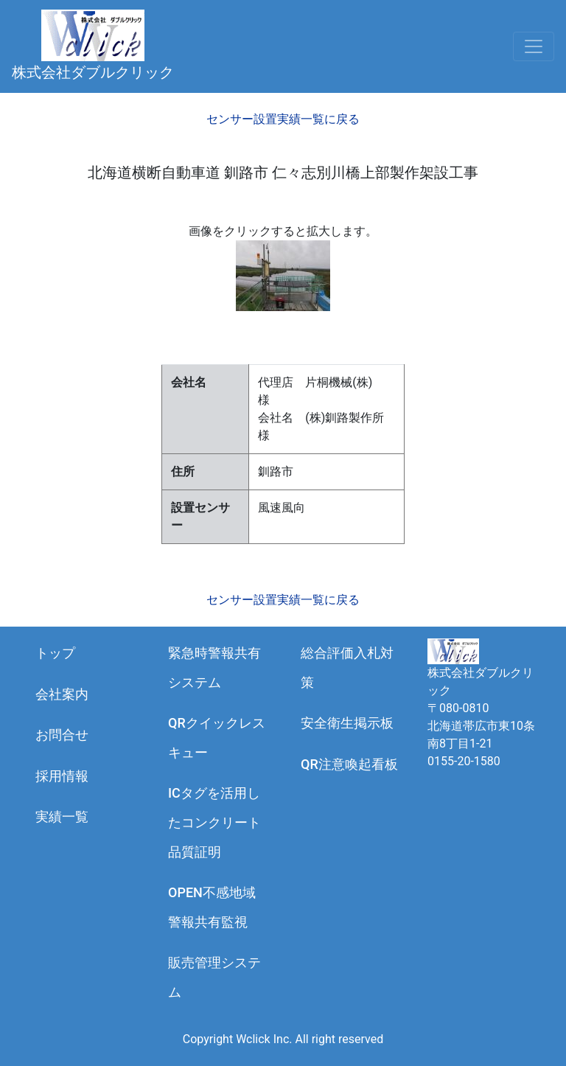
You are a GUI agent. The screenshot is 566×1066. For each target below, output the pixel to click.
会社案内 (61, 694)
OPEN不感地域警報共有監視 (212, 907)
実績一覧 (61, 816)
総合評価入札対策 (347, 667)
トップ (55, 653)
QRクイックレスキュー (216, 737)
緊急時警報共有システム (214, 667)
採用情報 (61, 776)
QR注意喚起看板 (349, 764)
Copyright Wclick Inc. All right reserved (283, 1039)
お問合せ (61, 734)
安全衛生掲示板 (347, 723)
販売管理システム (214, 977)
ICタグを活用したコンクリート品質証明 (214, 822)
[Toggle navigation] (533, 46)
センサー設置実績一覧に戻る (283, 119)
